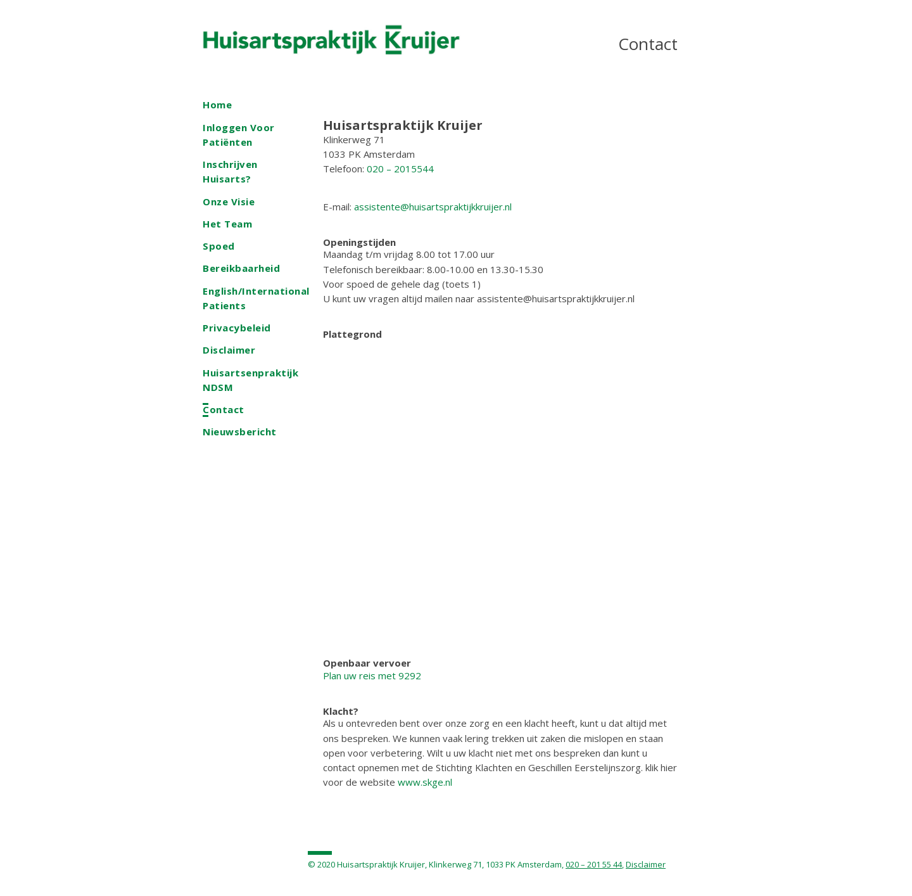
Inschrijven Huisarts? (230, 171)
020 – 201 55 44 (594, 864)
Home (217, 104)
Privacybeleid (237, 327)
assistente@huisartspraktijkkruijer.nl (433, 206)
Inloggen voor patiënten (239, 134)
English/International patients (256, 298)
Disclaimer (229, 349)
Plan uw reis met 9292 (372, 675)
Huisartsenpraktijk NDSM (250, 380)
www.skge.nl (425, 782)
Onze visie (229, 201)
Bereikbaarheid (241, 268)
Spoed (219, 246)
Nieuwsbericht (240, 431)
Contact (223, 409)
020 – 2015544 (400, 168)
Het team (227, 223)
